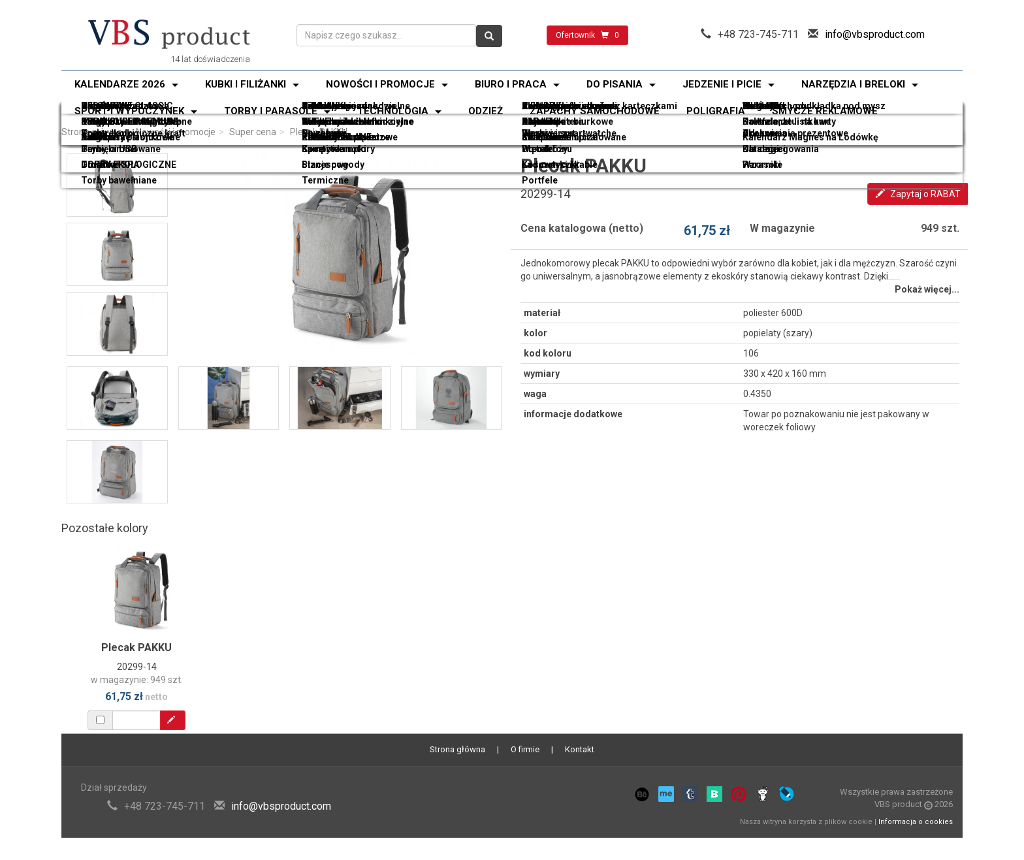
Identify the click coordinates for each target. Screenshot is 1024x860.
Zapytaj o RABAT (918, 194)
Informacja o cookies (915, 822)
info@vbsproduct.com (875, 34)
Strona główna (91, 132)
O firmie (525, 749)
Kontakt (579, 749)
